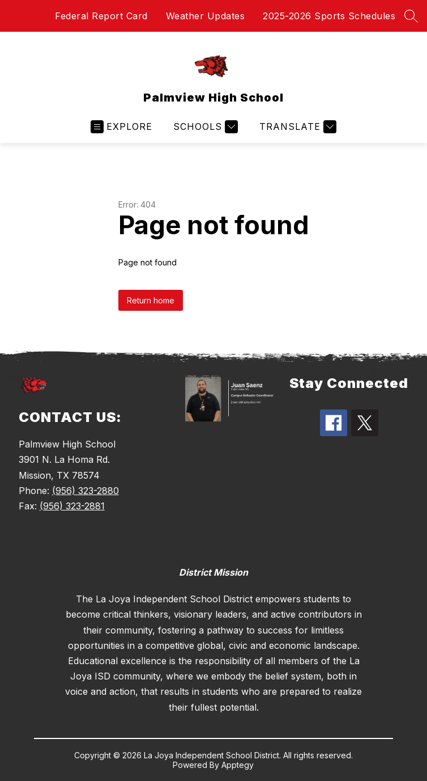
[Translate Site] (296, 127)
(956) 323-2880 (85, 490)
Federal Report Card (101, 16)
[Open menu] (121, 127)
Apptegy (237, 765)
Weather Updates (205, 16)
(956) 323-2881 (72, 506)
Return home (150, 300)
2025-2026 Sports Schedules (329, 16)
